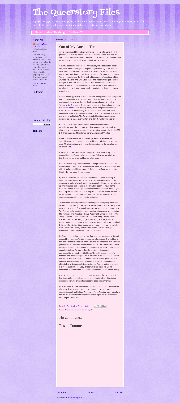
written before (68, 108)
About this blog (55, 32)
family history (82, 310)
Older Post (119, 392)
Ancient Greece (70, 310)
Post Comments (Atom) (74, 398)
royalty (90, 310)
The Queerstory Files (76, 12)
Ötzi (69, 147)
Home (38, 32)
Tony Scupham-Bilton (41, 45)
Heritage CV (76, 32)
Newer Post (61, 392)
